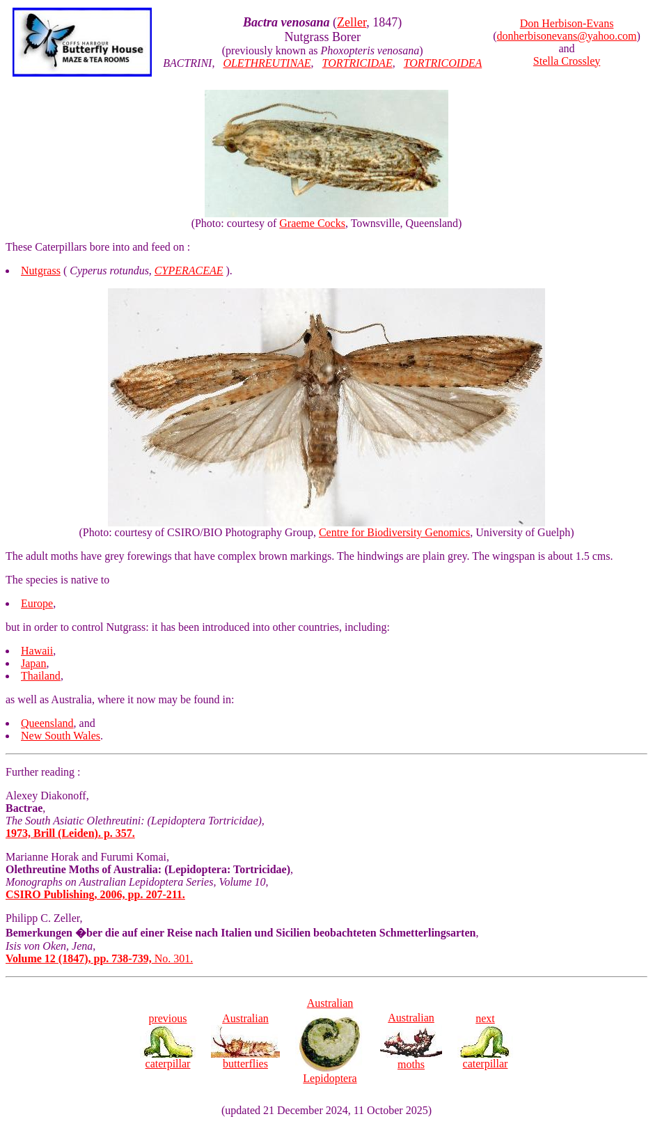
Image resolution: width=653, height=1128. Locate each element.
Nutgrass (41, 270)
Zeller (351, 22)
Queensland (47, 723)
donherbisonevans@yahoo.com (567, 36)
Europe (37, 603)
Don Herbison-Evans (567, 23)
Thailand (41, 676)
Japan (33, 663)
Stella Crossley (566, 61)
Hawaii (37, 651)
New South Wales (60, 736)
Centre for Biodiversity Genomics (394, 532)
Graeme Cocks (312, 223)
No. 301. (99, 958)
